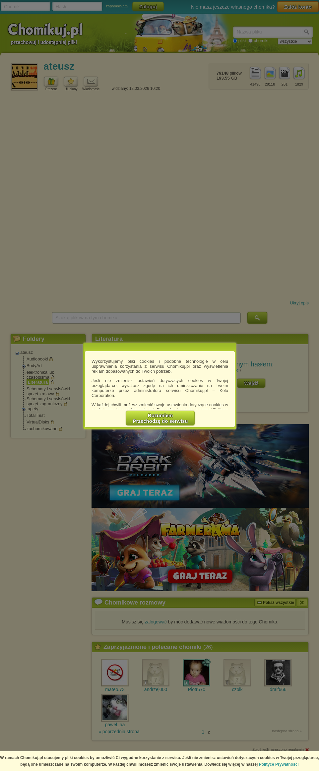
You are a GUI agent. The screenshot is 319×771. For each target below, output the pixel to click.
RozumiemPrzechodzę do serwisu (160, 418)
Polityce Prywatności (279, 764)
